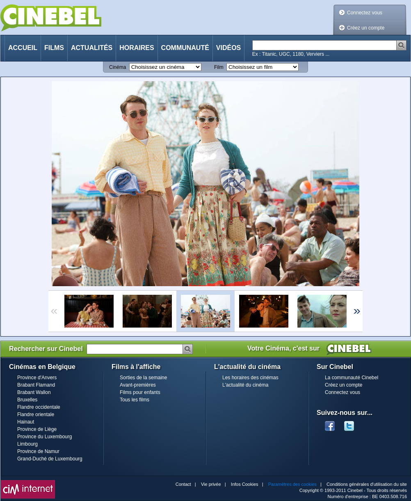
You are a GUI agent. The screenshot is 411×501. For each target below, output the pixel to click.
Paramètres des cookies (292, 484)
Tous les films (134, 400)
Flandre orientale (35, 414)
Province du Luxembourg (44, 437)
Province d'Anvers (37, 377)
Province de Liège (37, 429)
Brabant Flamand (36, 385)
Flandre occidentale (38, 407)
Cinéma (117, 67)
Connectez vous (364, 13)
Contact (183, 484)
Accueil (22, 47)
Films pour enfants (140, 392)
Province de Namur (38, 451)
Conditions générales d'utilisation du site (367, 484)
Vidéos (228, 47)
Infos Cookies (244, 484)
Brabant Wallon (34, 392)
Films (54, 47)
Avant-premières (138, 385)
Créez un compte (365, 28)
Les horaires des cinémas (250, 377)
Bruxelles (27, 400)
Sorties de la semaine (143, 377)
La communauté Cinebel (351, 377)
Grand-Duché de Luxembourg (49, 459)
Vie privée (211, 484)
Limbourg (27, 444)
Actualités (91, 47)
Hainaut (25, 422)
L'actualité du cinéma (245, 385)
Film (219, 67)
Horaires (136, 47)
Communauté (185, 47)
